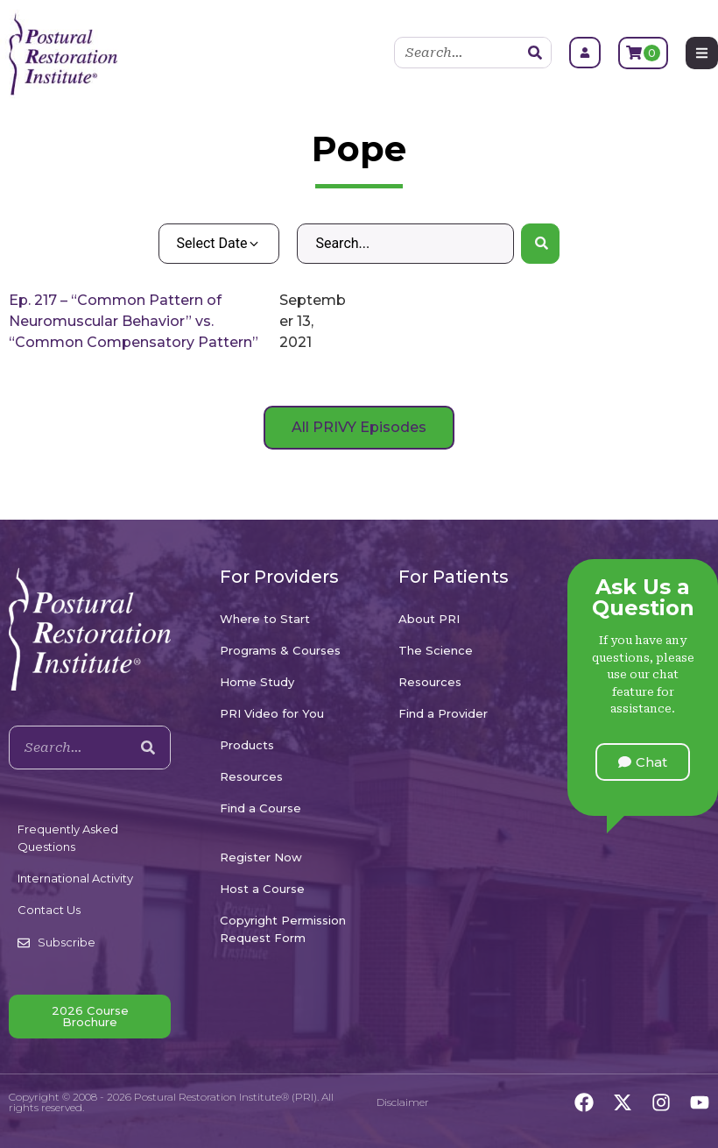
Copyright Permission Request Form (283, 929)
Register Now (261, 857)
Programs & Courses (280, 650)
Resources (251, 776)
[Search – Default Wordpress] (405, 243)
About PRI (429, 619)
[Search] (535, 52)
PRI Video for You (272, 713)
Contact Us (49, 910)
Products (247, 745)
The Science (435, 650)
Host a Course (262, 889)
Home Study (257, 682)
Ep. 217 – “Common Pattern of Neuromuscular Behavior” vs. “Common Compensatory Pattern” (133, 321)
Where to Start (265, 619)
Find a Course (260, 808)
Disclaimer (403, 1102)
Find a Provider (443, 713)
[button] (642, 762)
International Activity (75, 878)
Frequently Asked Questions (68, 838)
